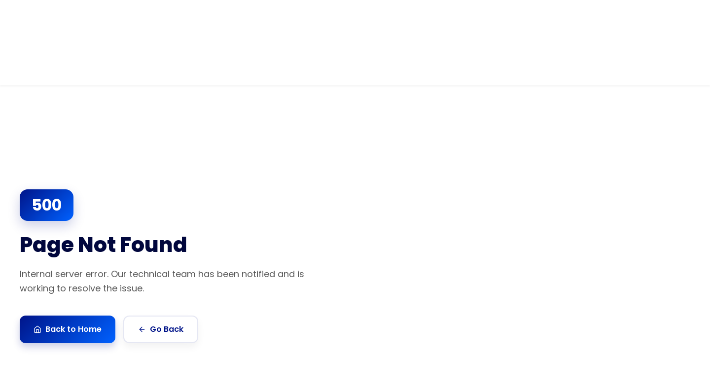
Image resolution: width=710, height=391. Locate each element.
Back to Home (68, 329)
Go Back (160, 329)
